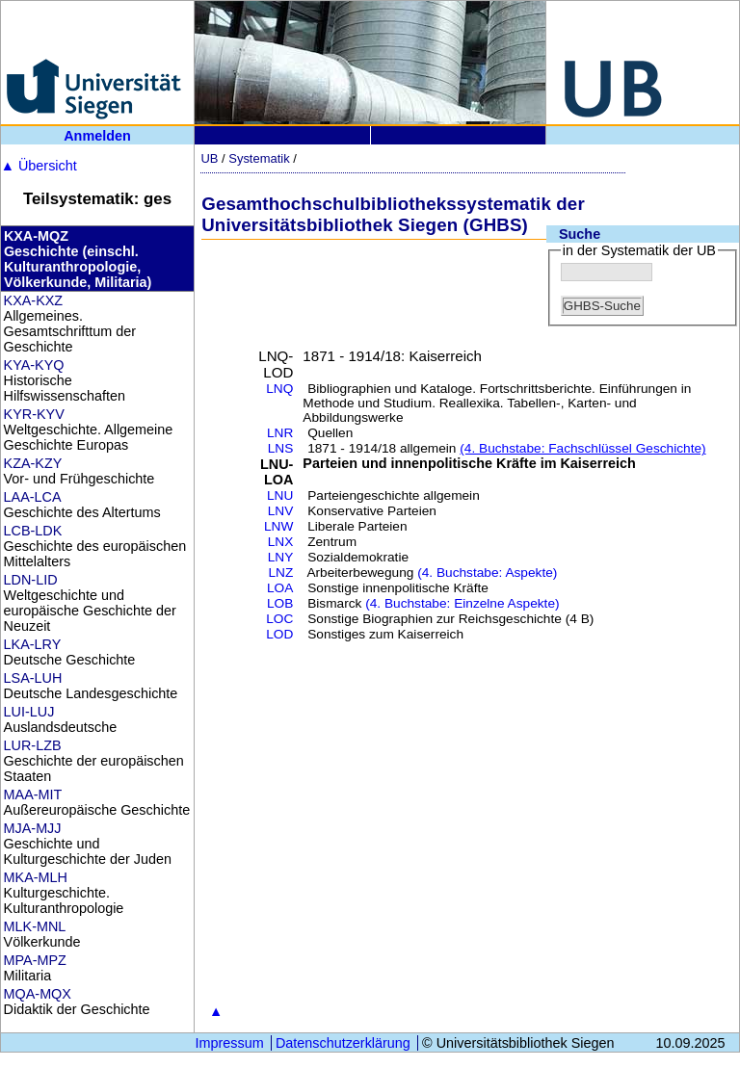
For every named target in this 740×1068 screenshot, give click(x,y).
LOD (279, 634)
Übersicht (39, 165)
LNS (281, 448)
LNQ (279, 388)
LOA (280, 588)
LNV (281, 511)
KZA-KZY (33, 463)
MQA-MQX (37, 994)
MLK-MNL (35, 926)
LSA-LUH (33, 678)
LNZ (281, 572)
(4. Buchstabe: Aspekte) (487, 572)
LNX (281, 541)
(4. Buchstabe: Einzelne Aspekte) (462, 603)
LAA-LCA (33, 497)
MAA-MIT (33, 794)
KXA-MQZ (36, 236)
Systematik (258, 158)
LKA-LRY (33, 644)
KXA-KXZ (34, 300)
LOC (279, 619)
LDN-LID (31, 579)
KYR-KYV (34, 414)
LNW (278, 526)
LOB (280, 603)
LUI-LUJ (29, 711)
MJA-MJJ (33, 828)
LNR (280, 433)
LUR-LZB (33, 745)
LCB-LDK (33, 530)
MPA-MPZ (35, 960)
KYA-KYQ (34, 365)
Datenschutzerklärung (343, 1043)
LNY (281, 557)
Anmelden (97, 135)
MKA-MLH (35, 877)
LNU (280, 495)
